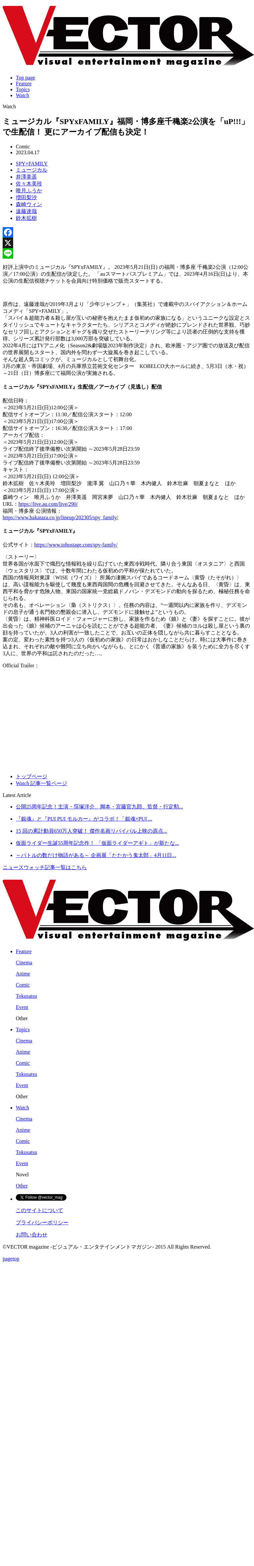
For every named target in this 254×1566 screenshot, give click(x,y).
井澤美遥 (26, 177)
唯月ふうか (29, 190)
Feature (24, 83)
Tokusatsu (26, 996)
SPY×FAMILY (32, 163)
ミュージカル (31, 170)
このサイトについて (39, 1210)
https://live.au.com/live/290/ (48, 504)
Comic (23, 985)
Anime (23, 973)
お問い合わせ (31, 1234)
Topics (23, 89)
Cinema (24, 962)
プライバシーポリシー (42, 1222)
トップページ (31, 776)
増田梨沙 (26, 197)
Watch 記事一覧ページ (41, 783)
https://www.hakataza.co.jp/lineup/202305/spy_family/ (60, 517)
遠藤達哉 (26, 211)
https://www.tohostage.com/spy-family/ (75, 544)
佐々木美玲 (29, 183)
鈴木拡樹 (26, 218)
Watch (22, 95)
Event (22, 1007)
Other (22, 1186)
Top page (25, 77)
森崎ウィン (29, 204)
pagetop (11, 1258)
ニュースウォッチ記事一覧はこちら (45, 867)
